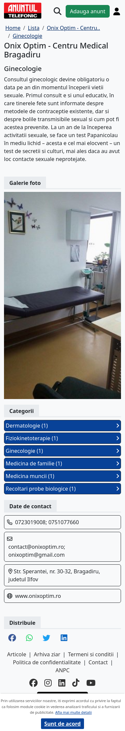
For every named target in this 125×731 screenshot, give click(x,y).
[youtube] (91, 683)
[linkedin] (62, 683)
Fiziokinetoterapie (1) (62, 438)
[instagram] (48, 683)
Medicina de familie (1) (62, 463)
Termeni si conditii (91, 654)
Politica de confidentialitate (47, 662)
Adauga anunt (87, 11)
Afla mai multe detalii (73, 712)
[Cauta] (57, 11)
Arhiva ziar (47, 654)
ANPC (62, 670)
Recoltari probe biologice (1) (62, 488)
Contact (98, 662)
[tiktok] (76, 683)
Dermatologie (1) (62, 425)
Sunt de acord (62, 723)
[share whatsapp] (29, 638)
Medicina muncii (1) (62, 476)
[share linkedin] (64, 638)
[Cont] (116, 11)
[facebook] (33, 683)
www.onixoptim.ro (38, 596)
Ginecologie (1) (62, 450)
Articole (16, 654)
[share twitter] (46, 638)
